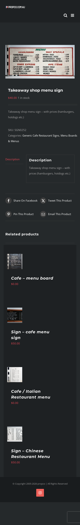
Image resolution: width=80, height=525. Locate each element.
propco (41, 483)
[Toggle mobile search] (65, 15)
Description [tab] (12, 159)
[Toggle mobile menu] (73, 15)
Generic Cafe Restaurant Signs (40, 135)
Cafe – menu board (32, 278)
